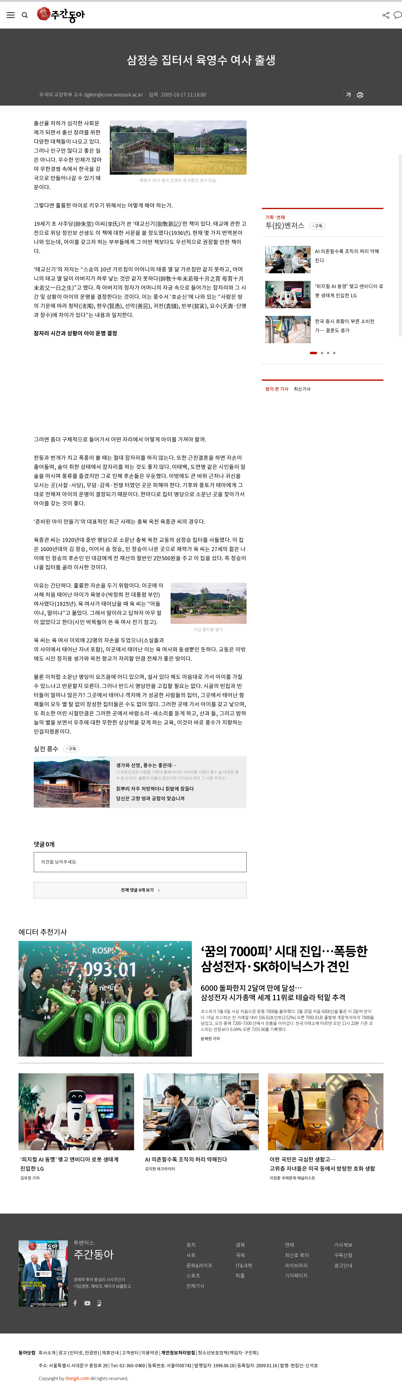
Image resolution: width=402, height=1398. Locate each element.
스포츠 (193, 1276)
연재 (289, 1245)
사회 (191, 1255)
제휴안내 (110, 1353)
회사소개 (47, 1353)
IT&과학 (244, 1266)
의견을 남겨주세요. (59, 862)
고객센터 (130, 1353)
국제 (240, 1255)
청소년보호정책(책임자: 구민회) (228, 1353)
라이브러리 (296, 1266)
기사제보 (343, 1245)
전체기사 (195, 1286)
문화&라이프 (199, 1266)
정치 (191, 1245)
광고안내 (343, 1266)
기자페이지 (296, 1276)
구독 (72, 749)
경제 (240, 1245)
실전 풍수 (46, 749)
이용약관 (149, 1353)
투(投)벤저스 (284, 225)
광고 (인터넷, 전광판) (78, 1353)
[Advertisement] (125, 385)
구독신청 (343, 1255)
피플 (240, 1276)
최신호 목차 (297, 1255)
